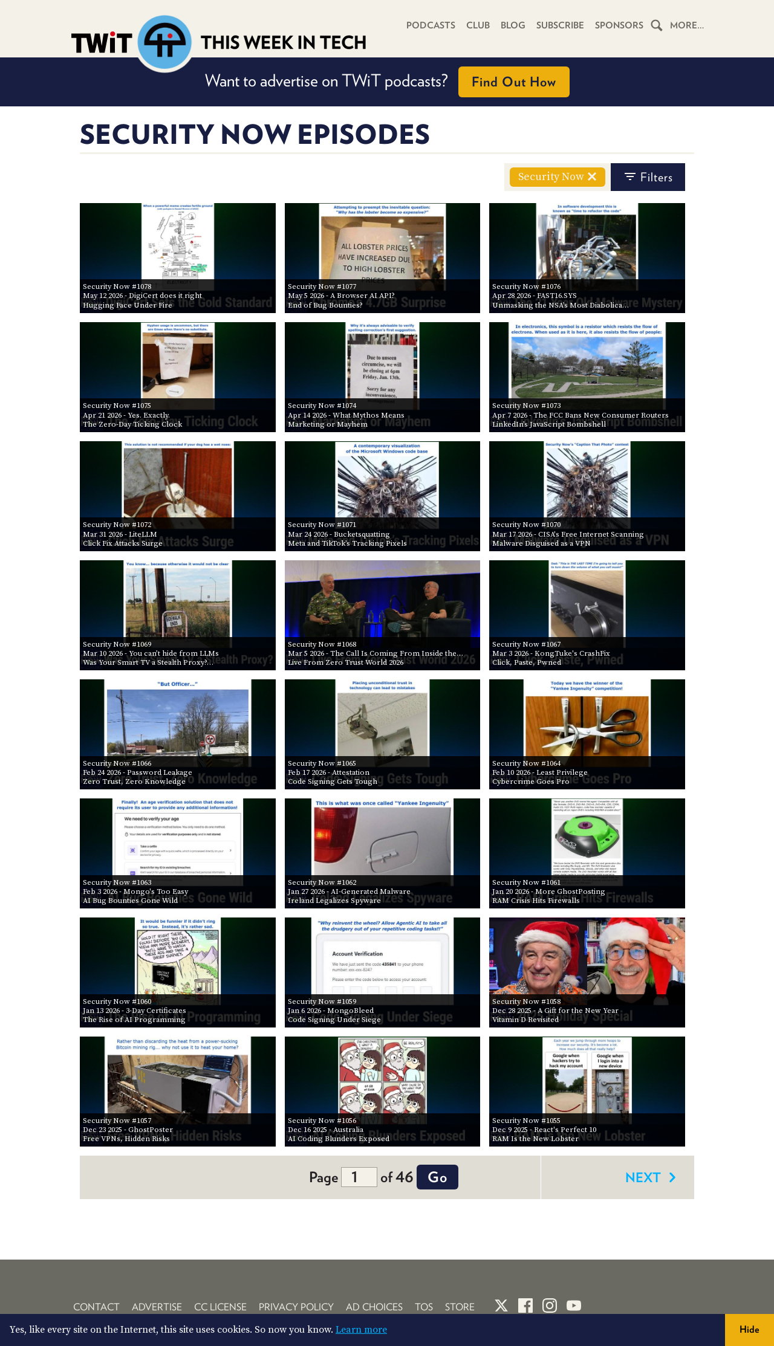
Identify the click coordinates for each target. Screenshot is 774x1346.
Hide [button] (749, 1329)
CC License (220, 1307)
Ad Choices (374, 1307)
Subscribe (560, 25)
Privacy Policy (296, 1307)
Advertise (157, 1307)
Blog (513, 25)
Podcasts (430, 25)
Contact (96, 1307)
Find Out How (514, 81)
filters (648, 177)
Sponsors (619, 25)
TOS (424, 1307)
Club (478, 25)
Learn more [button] (361, 1330)
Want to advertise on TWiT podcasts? (387, 81)
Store (460, 1307)
